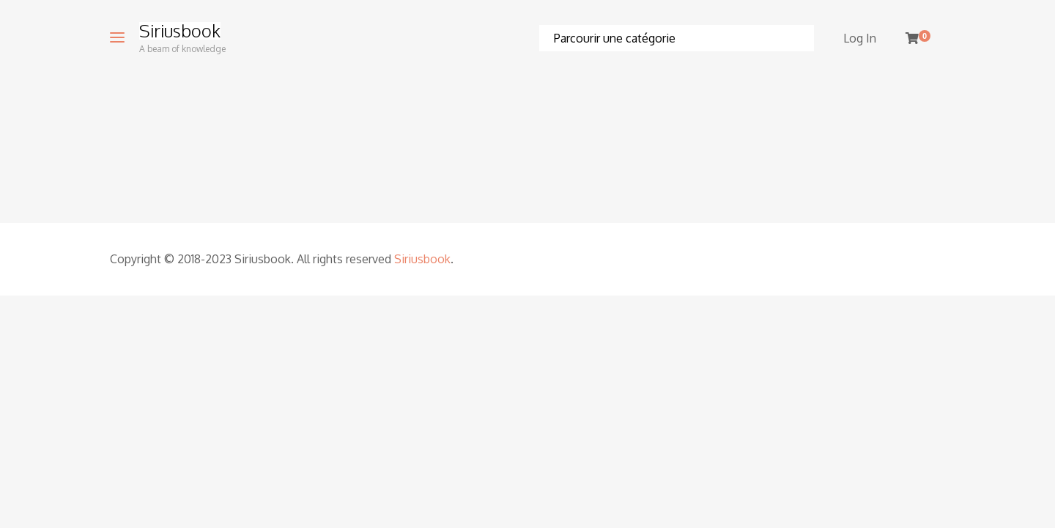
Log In (859, 38)
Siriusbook (180, 31)
